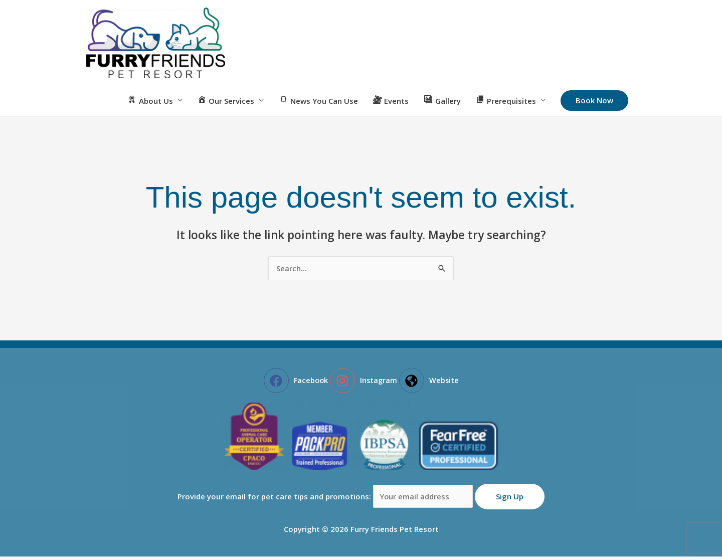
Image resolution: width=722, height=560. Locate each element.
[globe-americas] (430, 384)
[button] (594, 104)
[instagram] (364, 384)
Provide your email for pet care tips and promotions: (326, 500)
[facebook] (295, 384)
